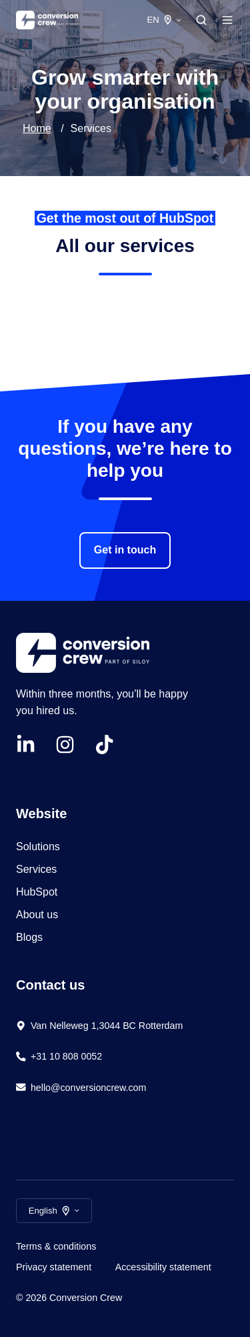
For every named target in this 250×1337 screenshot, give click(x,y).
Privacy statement (53, 1267)
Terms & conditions (56, 1246)
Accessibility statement (163, 1267)
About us (37, 914)
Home (37, 128)
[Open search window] (201, 20)
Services (36, 869)
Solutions (38, 846)
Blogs (29, 937)
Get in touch (125, 549)
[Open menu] (227, 20)
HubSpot (38, 892)
